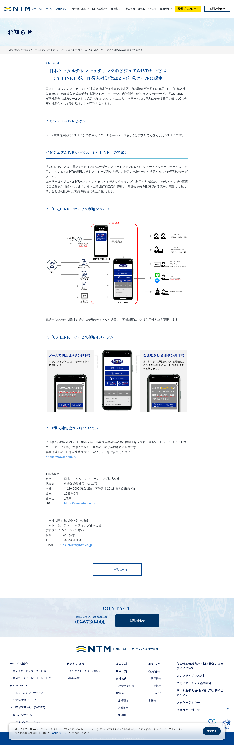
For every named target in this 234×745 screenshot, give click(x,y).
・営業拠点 (122, 707)
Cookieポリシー (59, 732)
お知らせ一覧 (20, 50)
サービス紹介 (79, 8)
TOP (9, 50)
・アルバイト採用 (154, 697)
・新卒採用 (154, 678)
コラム (141, 8)
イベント (152, 8)
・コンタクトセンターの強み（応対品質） (83, 674)
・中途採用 (154, 685)
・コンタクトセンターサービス (28, 670)
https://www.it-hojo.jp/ (61, 456)
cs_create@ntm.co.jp (77, 545)
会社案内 (115, 8)
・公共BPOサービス (22, 714)
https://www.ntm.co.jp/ (79, 503)
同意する (211, 731)
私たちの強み (99, 8)
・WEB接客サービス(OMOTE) (27, 707)
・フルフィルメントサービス (27, 692)
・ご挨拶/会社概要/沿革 (125, 689)
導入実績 (130, 8)
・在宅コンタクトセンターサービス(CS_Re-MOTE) (30, 682)
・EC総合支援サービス (23, 700)
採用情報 (164, 8)
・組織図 (121, 715)
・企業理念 (122, 700)
